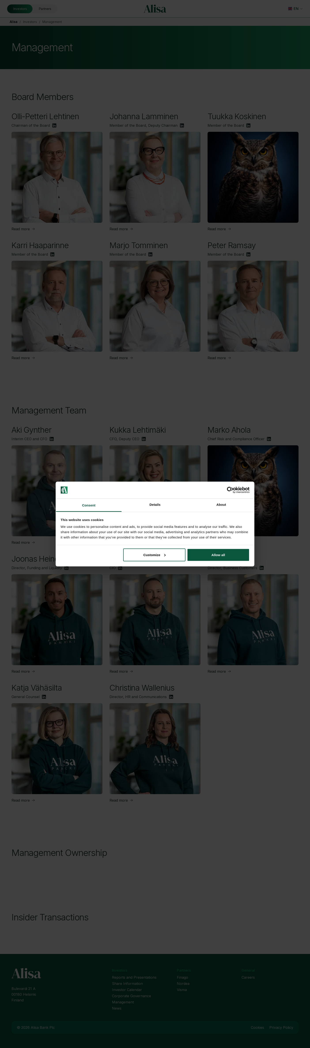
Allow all (218, 555)
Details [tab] (155, 504)
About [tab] (221, 504)
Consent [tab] (89, 505)
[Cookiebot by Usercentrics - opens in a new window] (230, 490)
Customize (154, 555)
